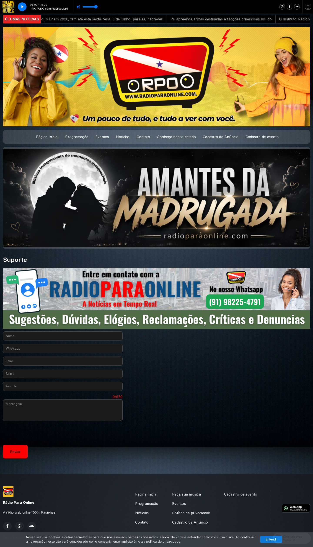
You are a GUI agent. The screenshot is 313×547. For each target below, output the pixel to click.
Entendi (271, 539)
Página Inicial (47, 137)
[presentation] (36, 433)
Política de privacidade (191, 513)
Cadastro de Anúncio (221, 137)
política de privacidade (163, 541)
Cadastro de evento (262, 137)
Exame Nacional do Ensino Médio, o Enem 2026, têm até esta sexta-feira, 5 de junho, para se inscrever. (109, 19)
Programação (76, 137)
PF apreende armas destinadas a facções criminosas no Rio (255, 19)
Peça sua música (186, 494)
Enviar (15, 451)
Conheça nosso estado (176, 137)
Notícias (123, 137)
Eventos (102, 137)
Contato (143, 137)
